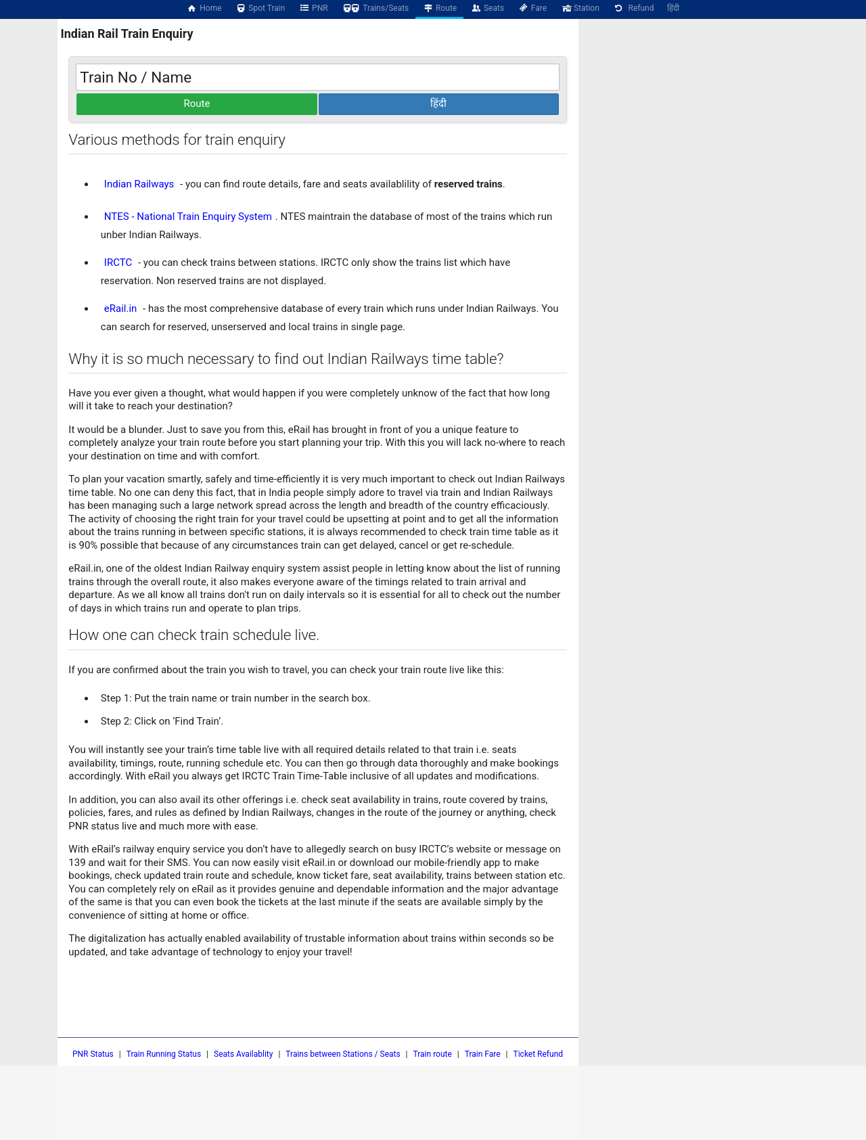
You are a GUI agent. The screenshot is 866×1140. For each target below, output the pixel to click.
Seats (487, 8)
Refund (633, 8)
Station (579, 8)
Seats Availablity (243, 1054)
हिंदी (673, 8)
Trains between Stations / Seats (343, 1054)
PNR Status (93, 1054)
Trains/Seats (375, 8)
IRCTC (118, 262)
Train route (432, 1054)
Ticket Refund (539, 1054)
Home (204, 8)
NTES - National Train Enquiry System (188, 216)
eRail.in (120, 308)
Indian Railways (139, 184)
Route (439, 8)
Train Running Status (164, 1054)
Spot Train (260, 8)
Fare (532, 8)
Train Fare (483, 1054)
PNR (312, 8)
